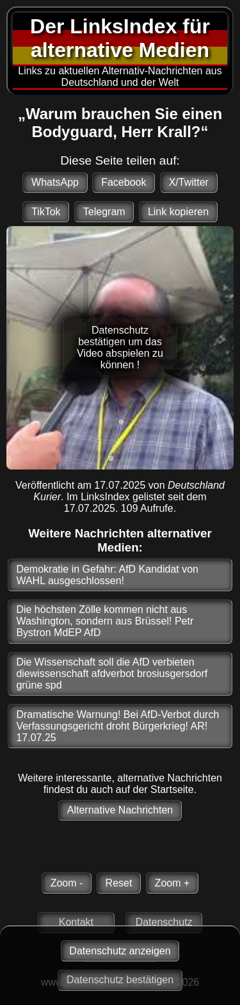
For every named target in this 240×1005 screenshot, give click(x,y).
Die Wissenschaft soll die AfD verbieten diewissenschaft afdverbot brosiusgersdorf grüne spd (111, 673)
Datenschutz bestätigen (120, 979)
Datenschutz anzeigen (119, 950)
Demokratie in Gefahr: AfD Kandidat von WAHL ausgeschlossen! (107, 575)
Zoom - (67, 883)
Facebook (123, 182)
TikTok (46, 211)
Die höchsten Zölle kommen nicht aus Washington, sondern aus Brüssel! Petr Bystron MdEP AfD (104, 621)
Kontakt (76, 922)
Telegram (104, 211)
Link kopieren (178, 211)
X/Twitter (189, 182)
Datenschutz (164, 922)
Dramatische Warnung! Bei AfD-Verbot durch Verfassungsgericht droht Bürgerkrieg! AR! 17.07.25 (117, 726)
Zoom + (172, 883)
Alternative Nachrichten (120, 810)
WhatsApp (55, 182)
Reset (119, 883)
